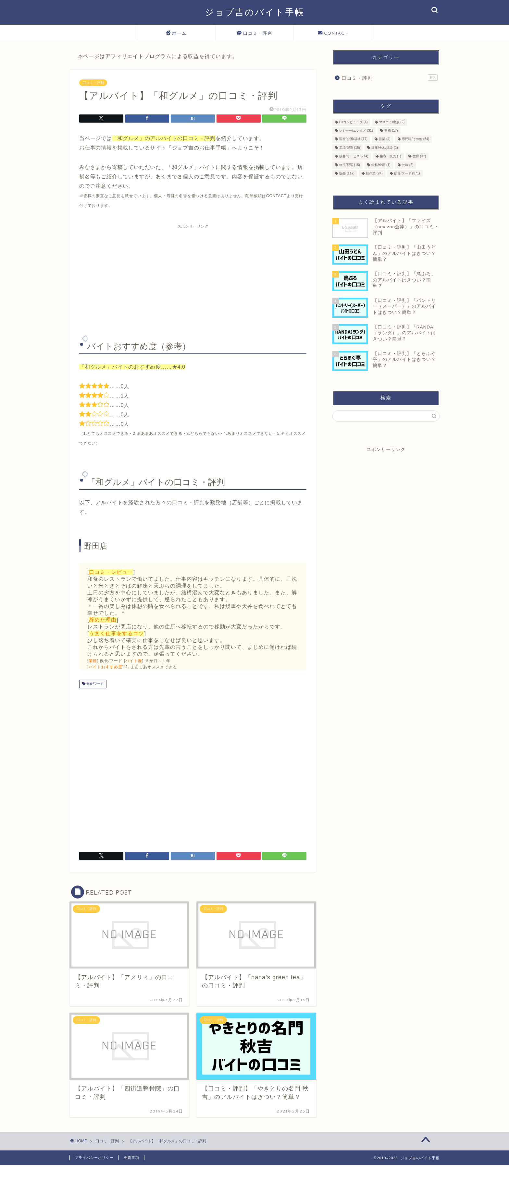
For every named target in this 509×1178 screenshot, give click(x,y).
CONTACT (333, 33)
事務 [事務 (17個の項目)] (391, 130)
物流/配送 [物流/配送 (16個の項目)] (349, 165)
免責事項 (131, 1158)
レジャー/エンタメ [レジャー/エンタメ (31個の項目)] (356, 130)
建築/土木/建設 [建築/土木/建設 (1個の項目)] (384, 147)
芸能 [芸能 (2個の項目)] (408, 165)
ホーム (176, 33)
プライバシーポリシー (94, 1158)
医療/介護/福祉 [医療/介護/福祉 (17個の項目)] (353, 139)
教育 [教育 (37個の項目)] (419, 156)
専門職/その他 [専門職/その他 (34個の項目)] (415, 139)
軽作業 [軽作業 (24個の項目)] (374, 173)
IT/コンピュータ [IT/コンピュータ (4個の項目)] (353, 122)
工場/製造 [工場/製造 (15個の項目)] (349, 147)
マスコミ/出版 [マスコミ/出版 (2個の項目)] (391, 122)
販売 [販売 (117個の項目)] (346, 173)
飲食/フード (94, 684)
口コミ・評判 (254, 33)
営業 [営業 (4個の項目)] (385, 139)
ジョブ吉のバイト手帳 (254, 12)
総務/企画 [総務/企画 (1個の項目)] (380, 165)
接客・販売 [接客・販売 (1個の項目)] (390, 156)
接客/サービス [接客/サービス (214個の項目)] (353, 156)
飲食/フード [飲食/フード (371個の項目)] (407, 173)
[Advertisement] (192, 277)
